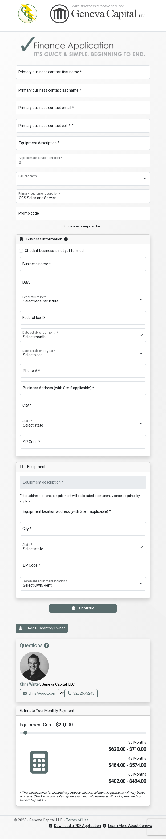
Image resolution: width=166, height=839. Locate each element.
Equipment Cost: (46, 724)
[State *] (83, 423)
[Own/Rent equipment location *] (83, 584)
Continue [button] (83, 608)
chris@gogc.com (39, 693)
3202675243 (81, 693)
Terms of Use (77, 820)
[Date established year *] (83, 353)
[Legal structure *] (83, 299)
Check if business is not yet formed (54, 250)
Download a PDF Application (75, 826)
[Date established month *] (83, 335)
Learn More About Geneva (127, 826)
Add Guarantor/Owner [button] (42, 628)
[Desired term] (83, 179)
